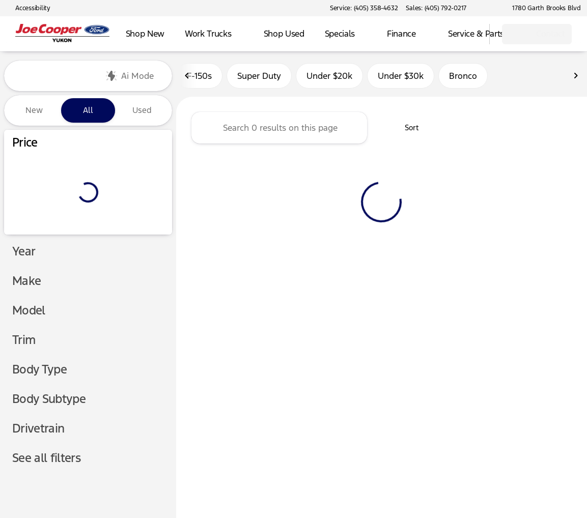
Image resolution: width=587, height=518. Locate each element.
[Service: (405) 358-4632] (364, 8)
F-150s (199, 75)
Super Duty (259, 75)
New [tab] (34, 110)
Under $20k (329, 75)
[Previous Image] (187, 76)
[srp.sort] (406, 128)
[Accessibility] (28, 8)
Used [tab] (142, 110)
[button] (489, 8)
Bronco (463, 75)
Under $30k (401, 75)
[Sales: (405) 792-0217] (436, 8)
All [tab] (88, 110)
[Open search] (469, 34)
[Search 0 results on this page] (279, 127)
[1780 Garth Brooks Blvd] (542, 8)
